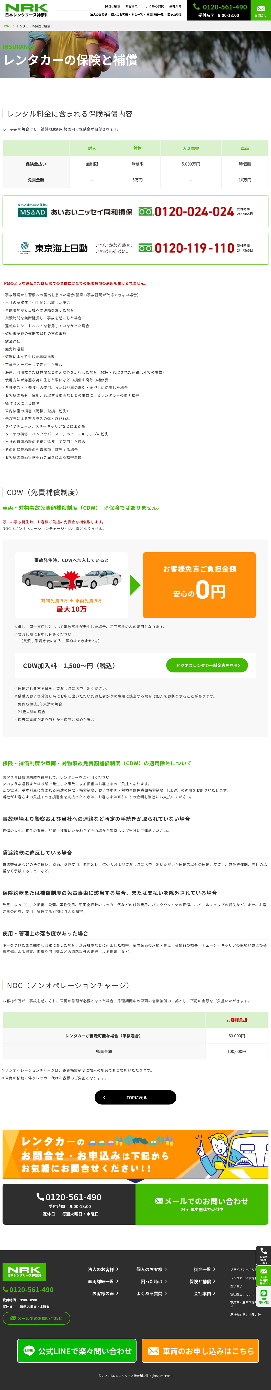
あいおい (236, 1286)
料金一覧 (137, 14)
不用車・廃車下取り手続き (247, 1304)
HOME (7, 26)
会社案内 (175, 6)
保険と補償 (112, 6)
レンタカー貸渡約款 (244, 1278)
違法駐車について (242, 1295)
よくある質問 (155, 6)
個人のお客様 (119, 14)
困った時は (174, 14)
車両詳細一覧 (155, 14)
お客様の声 (133, 6)
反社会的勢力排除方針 (245, 1315)
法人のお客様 (98, 14)
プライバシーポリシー (245, 1270)
